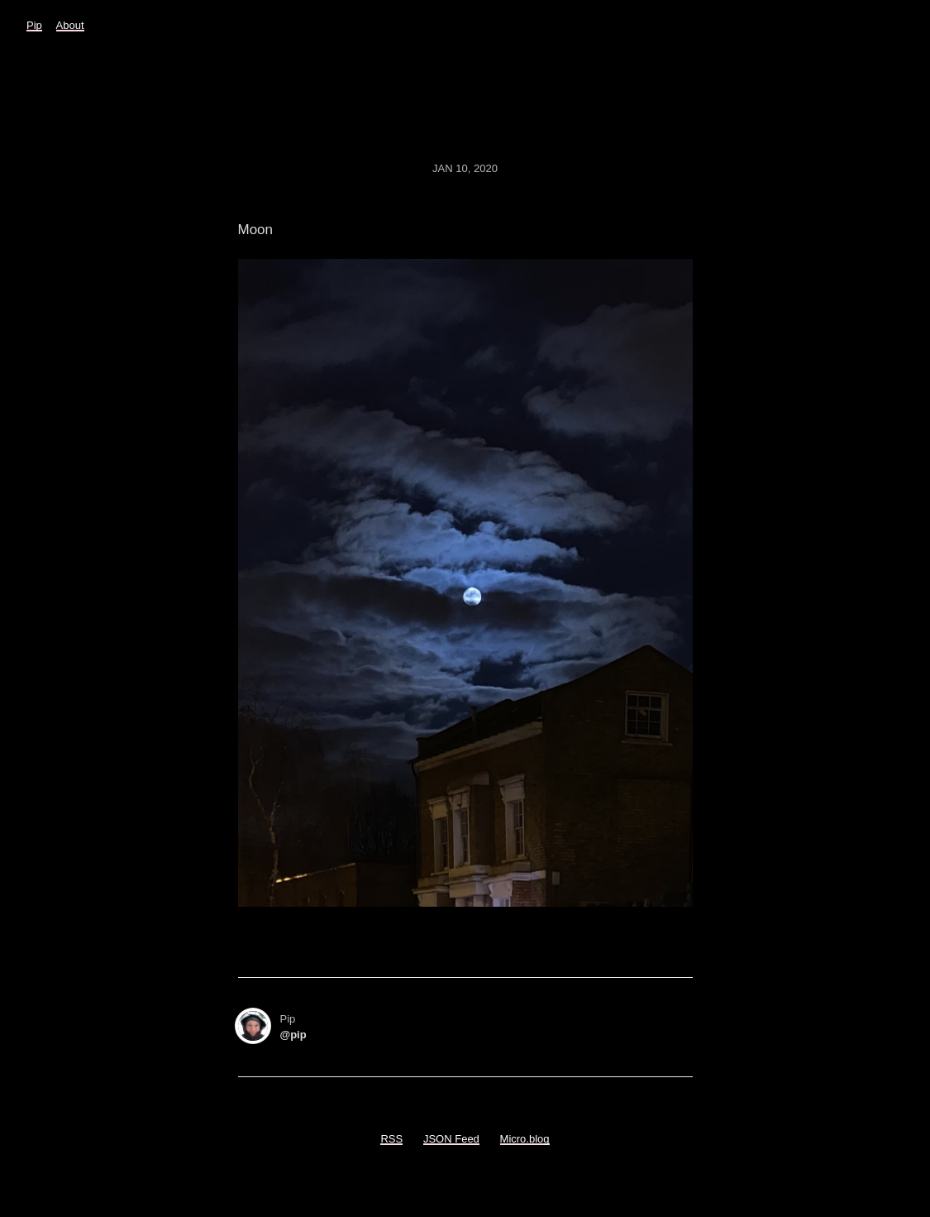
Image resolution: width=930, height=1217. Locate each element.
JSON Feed (451, 1139)
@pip (293, 1034)
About (70, 25)
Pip (34, 25)
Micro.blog (525, 1139)
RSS (391, 1139)
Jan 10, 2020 (465, 168)
